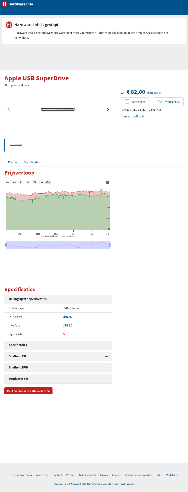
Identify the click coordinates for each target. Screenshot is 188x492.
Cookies (116, 475)
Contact (57, 475)
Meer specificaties (133, 116)
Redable (155, 93)
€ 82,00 (135, 91)
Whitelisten (172, 475)
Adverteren (42, 475)
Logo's (104, 475)
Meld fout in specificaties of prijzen (28, 391)
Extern (67, 317)
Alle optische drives (16, 85)
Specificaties (32, 162)
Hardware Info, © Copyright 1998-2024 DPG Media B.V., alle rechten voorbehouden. (94, 483)
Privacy (70, 475)
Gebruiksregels (87, 475)
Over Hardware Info (21, 475)
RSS (159, 475)
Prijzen (12, 162)
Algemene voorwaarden (138, 475)
